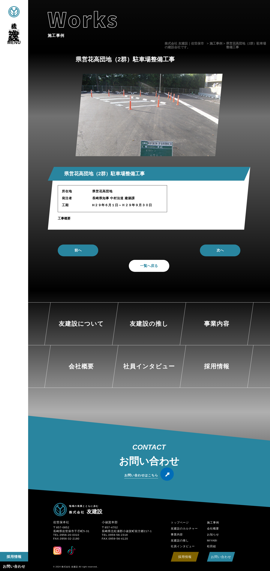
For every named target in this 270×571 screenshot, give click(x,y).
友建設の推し (180, 540)
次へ (220, 250)
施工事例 (213, 522)
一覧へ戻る (149, 266)
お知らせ (213, 534)
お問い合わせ (14, 566)
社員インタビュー (183, 546)
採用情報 (14, 557)
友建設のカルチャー (184, 528)
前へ (78, 250)
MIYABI (212, 540)
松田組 (211, 546)
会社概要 (213, 528)
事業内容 (177, 534)
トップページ (180, 522)
